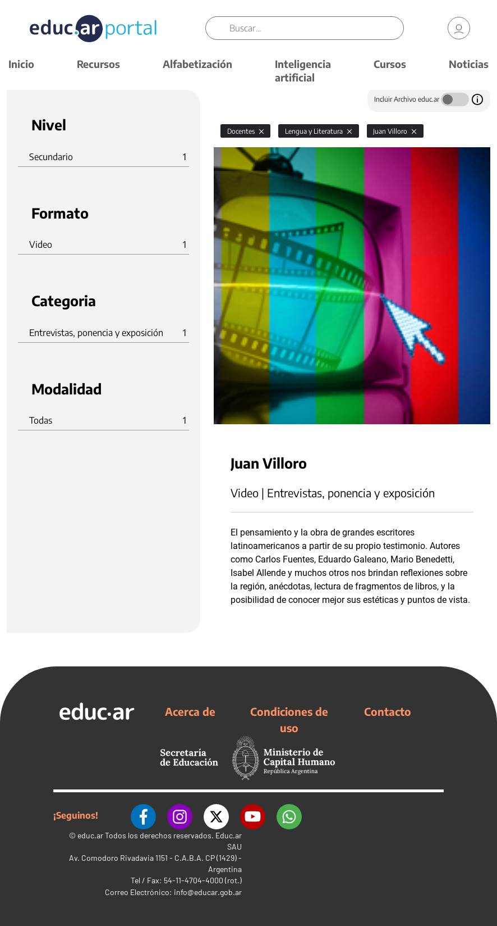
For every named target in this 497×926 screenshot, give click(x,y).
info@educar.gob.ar (208, 892)
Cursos (390, 63)
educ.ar (90, 835)
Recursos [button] (98, 63)
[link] (459, 28)
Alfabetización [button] (197, 63)
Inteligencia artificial (303, 70)
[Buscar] (316, 28)
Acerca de (190, 711)
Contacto (387, 711)
